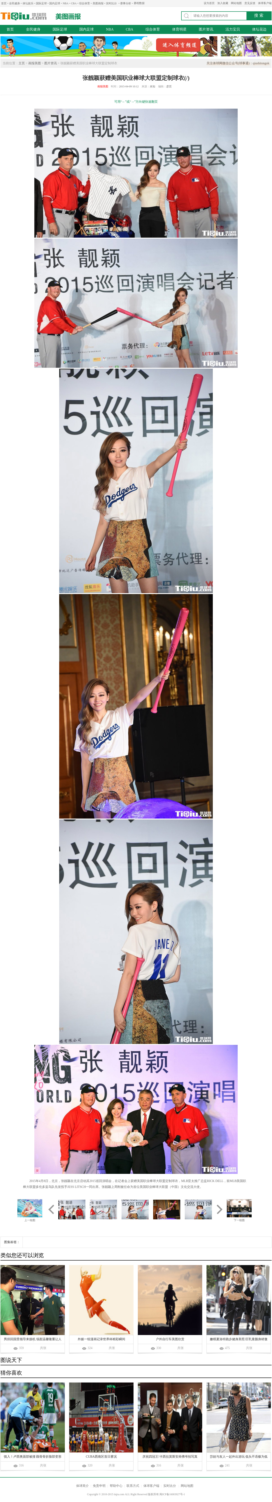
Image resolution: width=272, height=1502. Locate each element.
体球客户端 (265, 3)
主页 (22, 63)
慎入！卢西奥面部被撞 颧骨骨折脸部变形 (33, 1456)
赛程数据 (139, 3)
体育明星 (179, 29)
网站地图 (236, 3)
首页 (4, 3)
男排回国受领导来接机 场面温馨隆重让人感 (33, 1339)
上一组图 (29, 1220)
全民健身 (14, 3)
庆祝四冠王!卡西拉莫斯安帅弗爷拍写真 (170, 1456)
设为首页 (209, 3)
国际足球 (41, 3)
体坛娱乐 (28, 3)
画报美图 (34, 63)
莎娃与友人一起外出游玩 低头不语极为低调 (239, 1457)
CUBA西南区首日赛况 (101, 1456)
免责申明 (99, 1486)
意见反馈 (249, 3)
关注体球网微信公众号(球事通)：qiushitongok (237, 63)
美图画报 (98, 3)
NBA (65, 3)
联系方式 (133, 1486)
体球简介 (82, 1486)
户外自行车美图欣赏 (170, 1339)
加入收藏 (222, 3)
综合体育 (84, 3)
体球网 (23, 16)
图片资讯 (206, 29)
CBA (74, 3)
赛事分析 (125, 3)
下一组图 (239, 1220)
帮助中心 (116, 1486)
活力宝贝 (232, 29)
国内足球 (54, 3)
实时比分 (111, 3)
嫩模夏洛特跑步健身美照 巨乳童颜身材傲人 (239, 1339)
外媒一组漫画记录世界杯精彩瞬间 (101, 1339)
